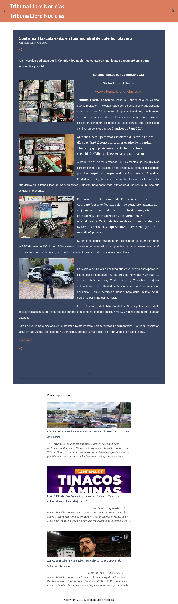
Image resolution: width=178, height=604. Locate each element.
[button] (21, 50)
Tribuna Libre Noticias (37, 6)
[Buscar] (173, 11)
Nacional (25, 340)
